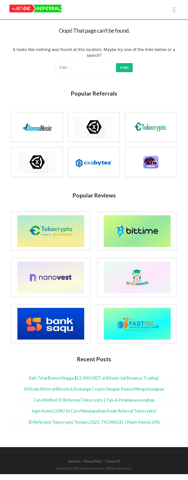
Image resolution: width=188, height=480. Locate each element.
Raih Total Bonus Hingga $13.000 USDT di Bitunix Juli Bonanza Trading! (94, 378)
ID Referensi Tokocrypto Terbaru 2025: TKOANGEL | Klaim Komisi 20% (94, 422)
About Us (74, 461)
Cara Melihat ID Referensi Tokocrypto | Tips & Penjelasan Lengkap (94, 399)
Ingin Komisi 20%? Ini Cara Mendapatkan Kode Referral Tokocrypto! (94, 410)
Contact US (112, 461)
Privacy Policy (93, 461)
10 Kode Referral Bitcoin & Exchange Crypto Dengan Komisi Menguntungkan (94, 389)
